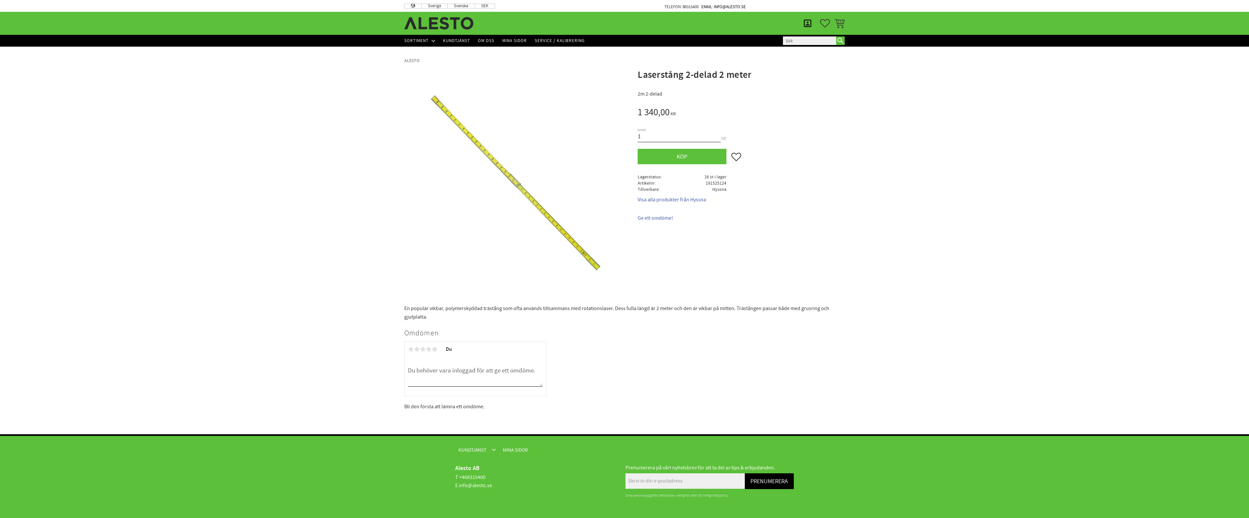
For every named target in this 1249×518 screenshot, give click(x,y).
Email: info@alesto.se (723, 7)
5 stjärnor (434, 349)
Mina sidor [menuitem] (828, 6)
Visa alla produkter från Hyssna (672, 199)
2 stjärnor (417, 349)
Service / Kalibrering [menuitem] (560, 40)
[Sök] (840, 40)
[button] (825, 23)
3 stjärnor (423, 349)
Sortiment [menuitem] (416, 40)
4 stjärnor (429, 349)
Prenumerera (769, 481)
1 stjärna (411, 349)
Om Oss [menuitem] (486, 40)
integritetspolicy (715, 495)
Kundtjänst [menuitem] (788, 6)
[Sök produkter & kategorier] (809, 40)
